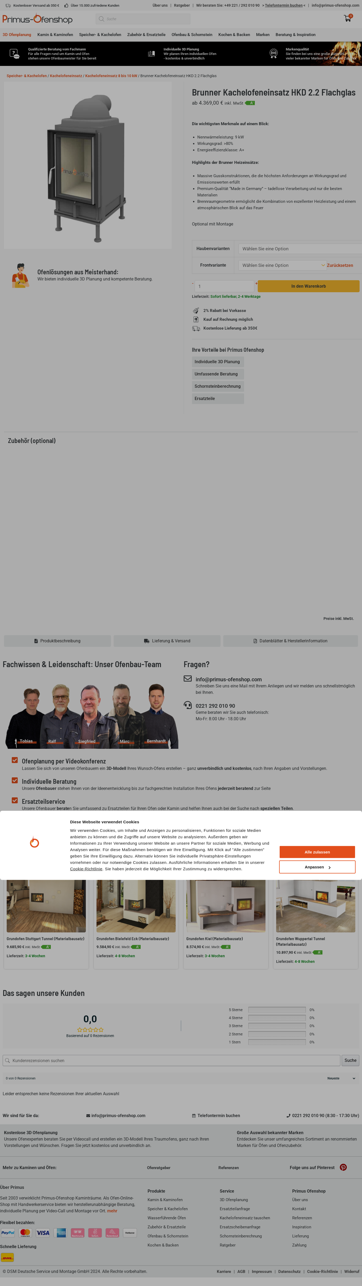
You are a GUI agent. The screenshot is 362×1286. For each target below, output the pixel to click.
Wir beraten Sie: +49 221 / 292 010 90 (228, 5)
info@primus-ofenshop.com (335, 5)
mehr (112, 1210)
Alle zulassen (317, 1258)
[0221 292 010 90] (188, 705)
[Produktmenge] (223, 285)
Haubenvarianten (213, 248)
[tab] (218, 361)
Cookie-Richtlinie (86, 1274)
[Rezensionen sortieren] (340, 1077)
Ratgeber (182, 5)
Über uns (160, 5)
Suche (350, 1059)
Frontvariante (214, 264)
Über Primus (12, 1186)
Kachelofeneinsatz (66, 76)
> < (283, 5)
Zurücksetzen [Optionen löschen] (335, 264)
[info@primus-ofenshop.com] (188, 678)
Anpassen (317, 1273)
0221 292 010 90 (220, 705)
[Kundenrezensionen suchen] (171, 1059)
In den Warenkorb (305, 285)
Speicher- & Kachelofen (27, 76)
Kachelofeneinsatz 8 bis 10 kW (111, 76)
